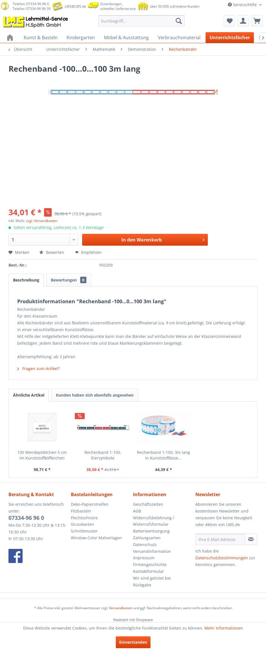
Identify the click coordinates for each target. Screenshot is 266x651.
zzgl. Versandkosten (41, 220)
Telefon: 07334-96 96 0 (31, 3)
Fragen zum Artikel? (38, 368)
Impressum (143, 557)
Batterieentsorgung (151, 531)
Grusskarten (82, 524)
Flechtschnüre (84, 517)
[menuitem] (141, 21)
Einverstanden (133, 642)
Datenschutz (145, 544)
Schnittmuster (84, 531)
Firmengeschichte (150, 564)
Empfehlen (88, 252)
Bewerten (52, 252)
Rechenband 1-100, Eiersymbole (102, 455)
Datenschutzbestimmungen (221, 557)
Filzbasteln (81, 511)
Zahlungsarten (147, 537)
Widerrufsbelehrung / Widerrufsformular (153, 521)
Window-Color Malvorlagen (96, 537)
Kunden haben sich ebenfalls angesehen (95, 395)
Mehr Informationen (223, 628)
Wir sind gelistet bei (152, 578)
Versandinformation (152, 551)
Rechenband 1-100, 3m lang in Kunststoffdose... (163, 455)
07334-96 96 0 (26, 518)
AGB (137, 511)
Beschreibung (26, 280)
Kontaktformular (148, 571)
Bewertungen (68, 280)
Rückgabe (142, 585)
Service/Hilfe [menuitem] (243, 4)
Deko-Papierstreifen (89, 504)
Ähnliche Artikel (28, 395)
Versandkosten (120, 608)
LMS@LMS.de (75, 6)
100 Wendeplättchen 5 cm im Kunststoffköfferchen (42, 455)
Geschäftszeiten (148, 504)
